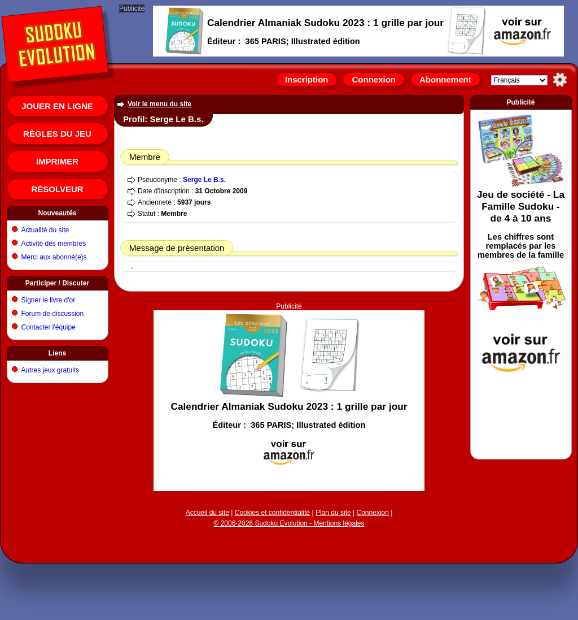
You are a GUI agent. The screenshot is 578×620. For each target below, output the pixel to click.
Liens (57, 353)
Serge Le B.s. (204, 180)
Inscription (307, 79)
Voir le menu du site (159, 104)
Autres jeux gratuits (50, 370)
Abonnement (445, 79)
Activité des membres (53, 244)
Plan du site (333, 513)
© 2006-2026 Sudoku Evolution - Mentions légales (288, 523)
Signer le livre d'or (48, 300)
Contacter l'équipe (48, 327)
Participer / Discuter (57, 283)
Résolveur (57, 189)
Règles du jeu (57, 133)
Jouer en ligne (57, 106)
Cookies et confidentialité (272, 513)
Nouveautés (57, 213)
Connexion (374, 79)
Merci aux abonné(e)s (54, 257)
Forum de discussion (52, 314)
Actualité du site (45, 230)
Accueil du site (207, 513)
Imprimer (57, 161)
